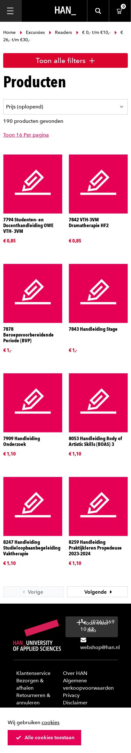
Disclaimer (75, 703)
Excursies (32, 32)
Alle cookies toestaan (45, 737)
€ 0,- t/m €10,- (93, 32)
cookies (50, 722)
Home (10, 32)
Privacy (71, 695)
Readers (60, 32)
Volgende (99, 592)
